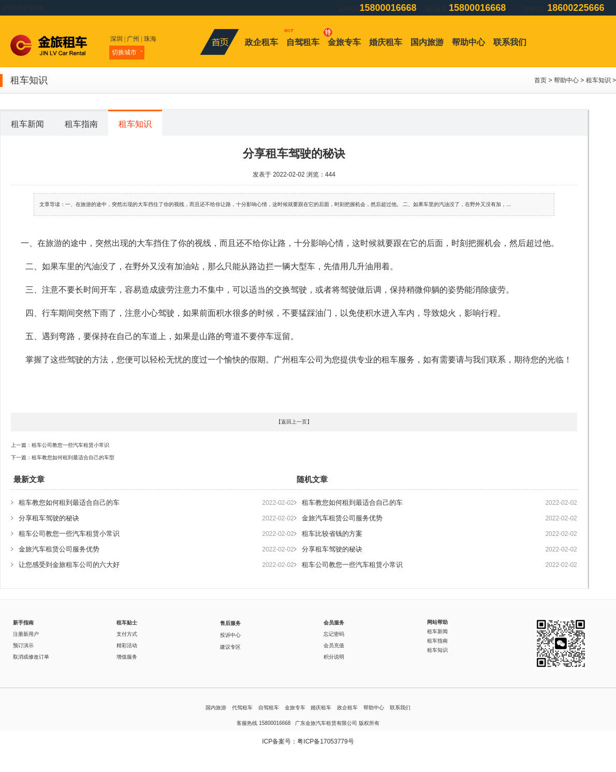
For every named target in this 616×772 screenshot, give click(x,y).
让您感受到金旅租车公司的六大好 (69, 565)
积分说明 (334, 657)
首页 (540, 80)
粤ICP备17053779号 (325, 741)
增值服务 (126, 657)
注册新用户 (26, 634)
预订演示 (23, 645)
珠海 (150, 38)
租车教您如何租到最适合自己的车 (69, 502)
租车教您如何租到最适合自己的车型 (73, 457)
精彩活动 (126, 645)
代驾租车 (242, 707)
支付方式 (126, 634)
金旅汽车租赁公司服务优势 (59, 549)
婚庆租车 (385, 42)
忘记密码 (334, 634)
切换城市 (127, 52)
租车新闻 (27, 124)
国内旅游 (427, 42)
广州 (133, 38)
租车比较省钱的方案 (332, 533)
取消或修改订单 (31, 657)
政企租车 (261, 42)
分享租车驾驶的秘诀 (49, 518)
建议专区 (230, 647)
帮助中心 (468, 42)
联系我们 (509, 42)
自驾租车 (302, 42)
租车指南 (81, 124)
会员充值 (334, 645)
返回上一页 (294, 422)
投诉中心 (230, 635)
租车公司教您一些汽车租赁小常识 (70, 445)
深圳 (116, 38)
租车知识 (598, 80)
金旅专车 (344, 42)
